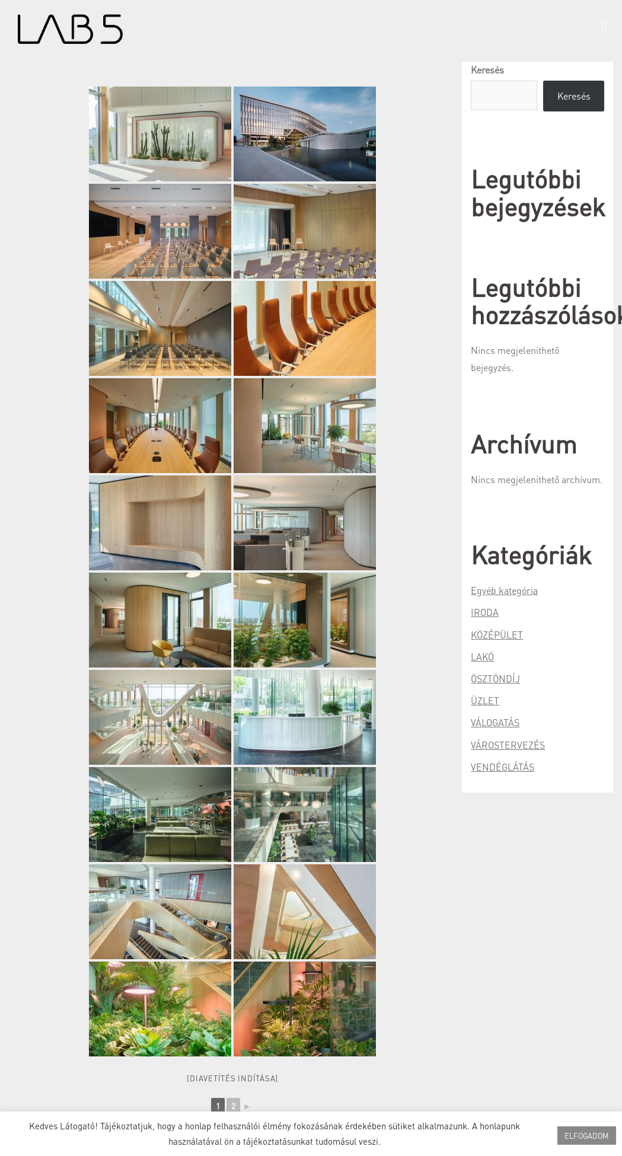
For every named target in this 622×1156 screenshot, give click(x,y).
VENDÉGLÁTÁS (502, 767)
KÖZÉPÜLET (497, 634)
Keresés (487, 69)
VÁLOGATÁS (495, 722)
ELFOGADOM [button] (586, 1136)
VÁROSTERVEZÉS (508, 745)
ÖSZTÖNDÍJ (495, 678)
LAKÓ (482, 656)
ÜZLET (485, 700)
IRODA (485, 612)
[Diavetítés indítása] (232, 1078)
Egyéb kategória (504, 590)
